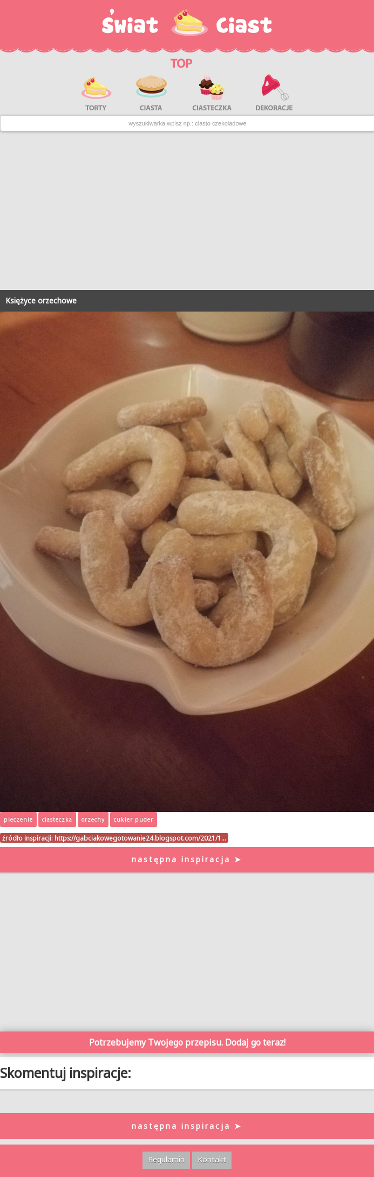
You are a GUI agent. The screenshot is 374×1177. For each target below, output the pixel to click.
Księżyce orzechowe (41, 300)
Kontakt (212, 1159)
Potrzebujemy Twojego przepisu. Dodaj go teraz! (187, 1042)
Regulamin (166, 1159)
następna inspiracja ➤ (187, 859)
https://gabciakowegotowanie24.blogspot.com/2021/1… (140, 838)
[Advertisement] (187, 210)
